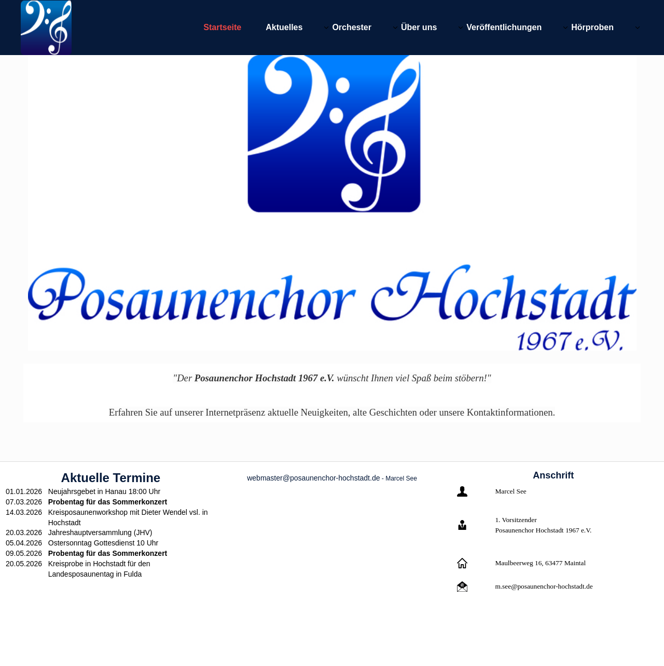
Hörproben (592, 27)
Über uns (419, 27)
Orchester (351, 27)
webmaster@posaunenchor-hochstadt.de (313, 478)
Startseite (222, 27)
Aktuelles (284, 27)
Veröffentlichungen (504, 27)
